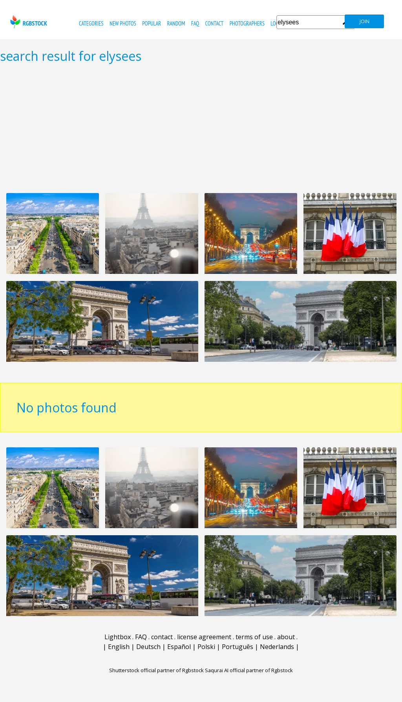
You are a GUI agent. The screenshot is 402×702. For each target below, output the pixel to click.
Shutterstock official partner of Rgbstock (156, 670)
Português (237, 646)
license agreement (204, 637)
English (119, 646)
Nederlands (277, 646)
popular (151, 23)
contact (214, 23)
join (364, 21)
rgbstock (27, 22)
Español (179, 646)
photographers (247, 23)
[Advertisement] (201, 128)
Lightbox (117, 637)
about (286, 637)
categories (91, 23)
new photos (123, 23)
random (176, 23)
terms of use (254, 637)
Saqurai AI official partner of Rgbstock (249, 670)
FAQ (195, 23)
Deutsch (148, 646)
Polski (206, 646)
